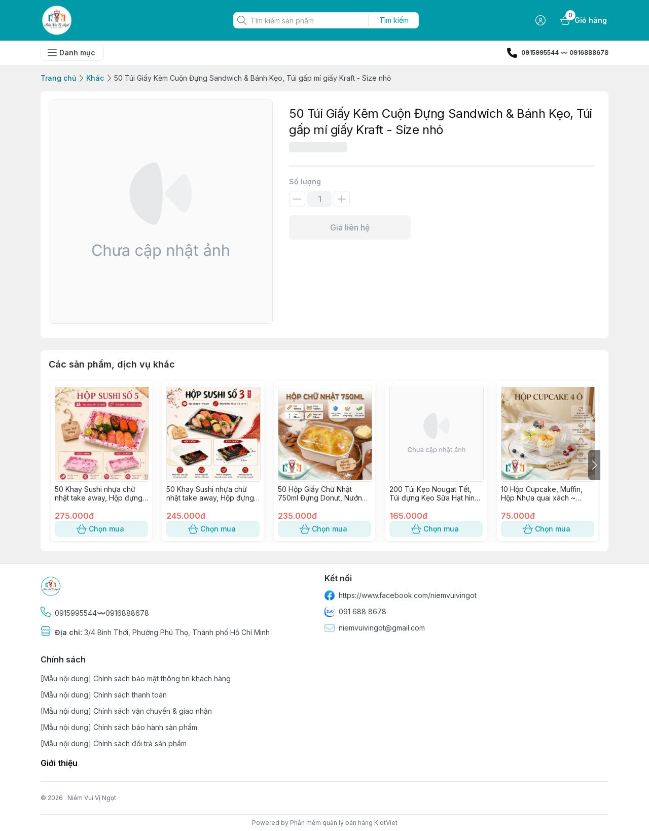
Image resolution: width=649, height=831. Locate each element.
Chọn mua (101, 529)
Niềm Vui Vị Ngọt (91, 798)
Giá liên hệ (350, 227)
